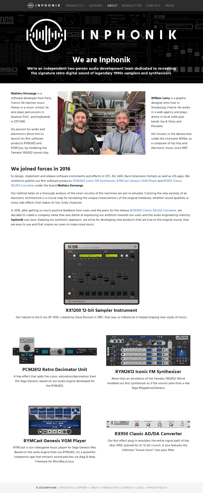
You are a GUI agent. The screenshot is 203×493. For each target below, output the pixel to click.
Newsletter (132, 5)
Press (169, 5)
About (112, 5)
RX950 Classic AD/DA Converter (154, 210)
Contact (153, 5)
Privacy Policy (157, 487)
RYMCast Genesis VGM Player (137, 180)
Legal (140, 487)
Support (96, 5)
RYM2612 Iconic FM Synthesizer (94, 180)
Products (74, 5)
